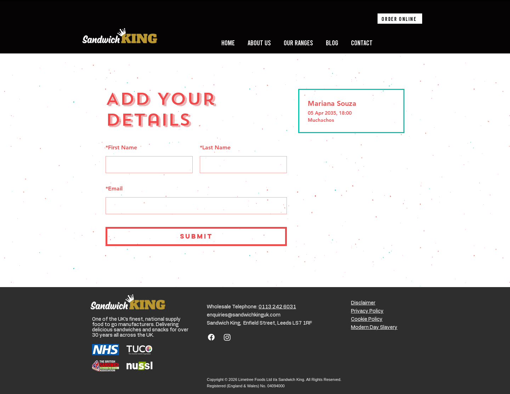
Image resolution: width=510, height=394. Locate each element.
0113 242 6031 (277, 306)
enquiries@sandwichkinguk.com (243, 315)
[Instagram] (227, 337)
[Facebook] (211, 337)
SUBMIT (196, 236)
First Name (121, 147)
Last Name (215, 147)
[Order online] (400, 18)
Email (114, 188)
